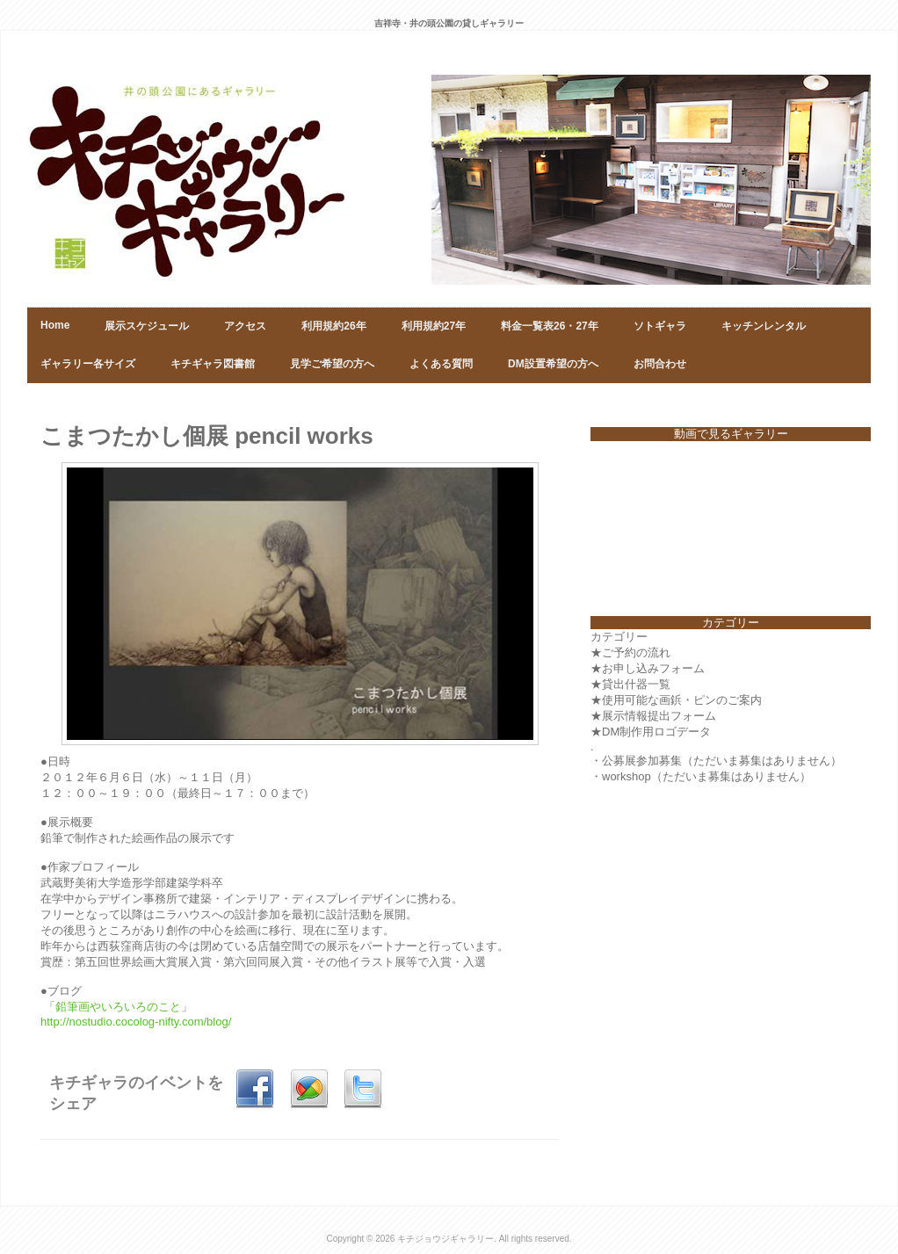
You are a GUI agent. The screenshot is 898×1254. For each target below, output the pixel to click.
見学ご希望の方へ (332, 364)
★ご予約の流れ (630, 652)
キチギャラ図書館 (212, 364)
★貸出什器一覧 (630, 684)
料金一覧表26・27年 (549, 326)
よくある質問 (441, 364)
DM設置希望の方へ (553, 364)
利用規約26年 (333, 326)
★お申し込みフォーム (647, 668)
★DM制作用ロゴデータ (650, 731)
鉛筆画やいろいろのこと (118, 1006)
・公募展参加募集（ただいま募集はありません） (716, 760)
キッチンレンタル (763, 326)
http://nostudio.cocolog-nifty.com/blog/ (137, 1021)
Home (54, 325)
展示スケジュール (147, 326)
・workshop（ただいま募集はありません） (700, 776)
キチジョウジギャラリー (445, 1238)
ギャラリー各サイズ (87, 364)
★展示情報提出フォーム (653, 715)
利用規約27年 (434, 326)
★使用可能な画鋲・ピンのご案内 (676, 700)
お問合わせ (660, 364)
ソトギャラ (660, 326)
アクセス (245, 326)
